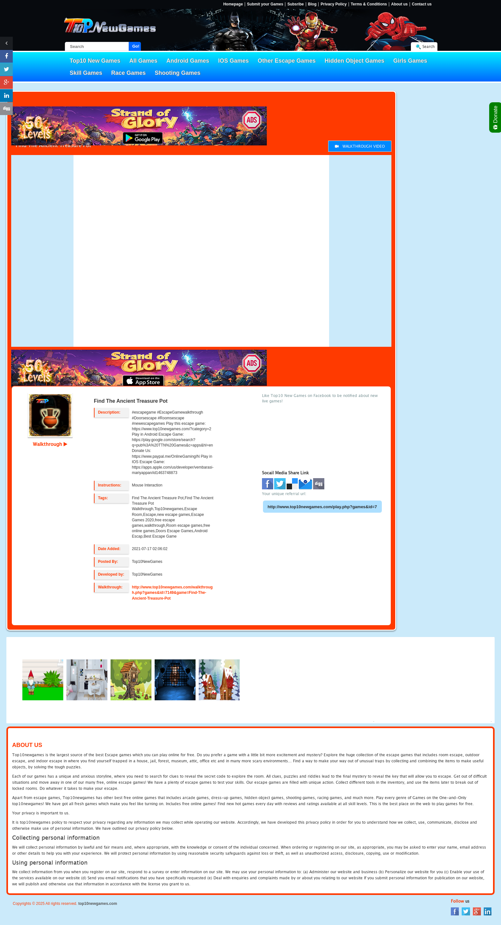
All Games (143, 61)
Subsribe (295, 4)
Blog (312, 4)
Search (428, 46)
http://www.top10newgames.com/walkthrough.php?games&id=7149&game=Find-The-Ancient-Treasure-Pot (172, 592)
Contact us (422, 4)
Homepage (233, 4)
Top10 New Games (95, 61)
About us (399, 4)
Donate (496, 117)
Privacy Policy (333, 4)
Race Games (128, 73)
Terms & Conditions (369, 4)
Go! (135, 46)
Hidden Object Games (354, 61)
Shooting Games (177, 73)
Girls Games (410, 61)
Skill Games (86, 73)
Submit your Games (265, 4)
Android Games (187, 61)
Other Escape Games (287, 61)
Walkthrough (50, 444)
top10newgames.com (97, 903)
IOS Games (233, 61)
